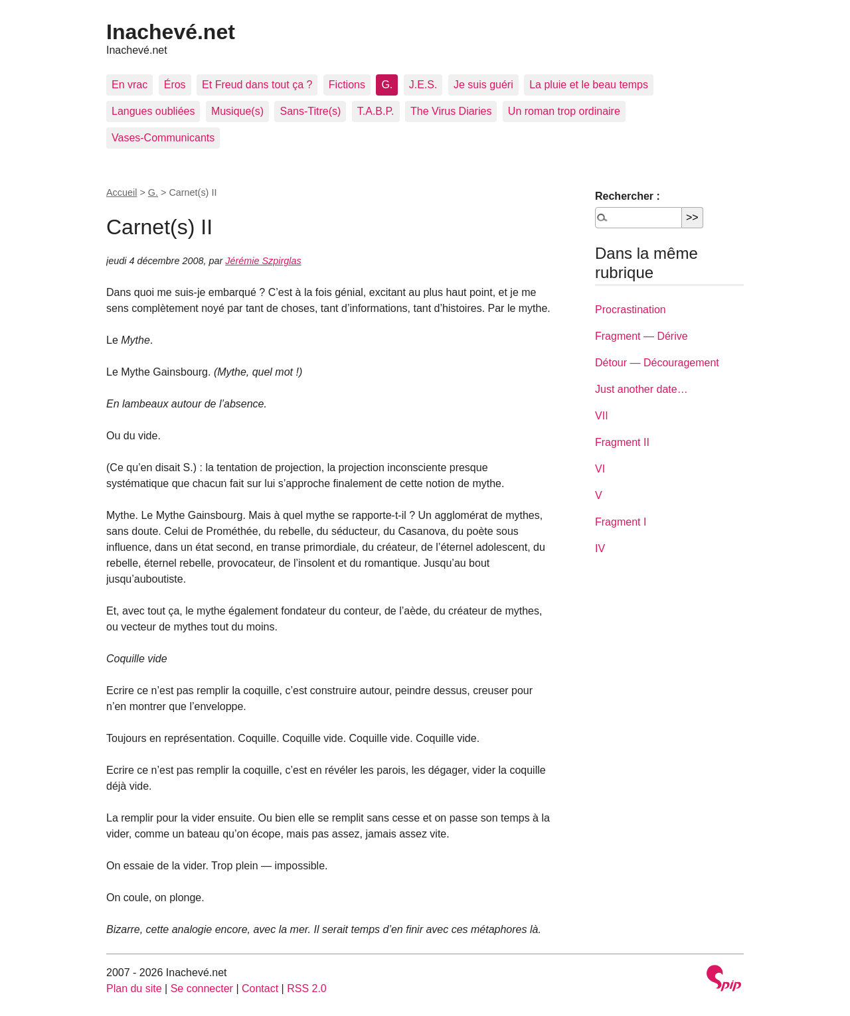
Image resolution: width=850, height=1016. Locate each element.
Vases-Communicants (163, 137)
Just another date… (641, 389)
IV (600, 548)
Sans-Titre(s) (310, 111)
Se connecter (202, 988)
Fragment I (620, 522)
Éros (175, 84)
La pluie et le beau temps (588, 84)
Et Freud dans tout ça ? (257, 84)
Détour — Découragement (657, 362)
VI (600, 468)
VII (601, 415)
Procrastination (630, 309)
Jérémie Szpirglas (263, 260)
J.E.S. (423, 84)
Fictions (347, 84)
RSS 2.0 (307, 988)
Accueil (121, 192)
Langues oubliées (153, 111)
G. (386, 84)
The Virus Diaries (450, 111)
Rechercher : (627, 196)
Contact (260, 988)
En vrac (129, 84)
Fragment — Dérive (641, 336)
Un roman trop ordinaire (564, 111)
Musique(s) (237, 111)
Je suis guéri (483, 84)
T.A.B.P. (375, 111)
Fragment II (622, 442)
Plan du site (134, 988)
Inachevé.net (170, 32)
